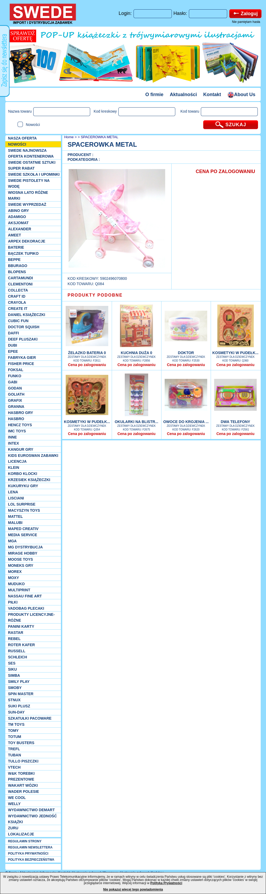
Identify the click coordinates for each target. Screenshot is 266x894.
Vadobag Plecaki (26, 608)
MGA (12, 541)
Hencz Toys (20, 425)
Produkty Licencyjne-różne (31, 617)
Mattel (15, 516)
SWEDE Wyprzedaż (27, 204)
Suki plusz (19, 706)
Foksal (15, 370)
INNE (12, 437)
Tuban (14, 755)
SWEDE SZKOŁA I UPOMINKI (34, 174)
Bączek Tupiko (23, 253)
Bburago (17, 266)
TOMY (13, 730)
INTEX (13, 443)
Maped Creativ (23, 529)
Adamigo (17, 217)
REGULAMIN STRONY (24, 841)
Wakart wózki (23, 785)
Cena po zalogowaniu (87, 365)
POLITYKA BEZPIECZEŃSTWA (31, 860)
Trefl (14, 749)
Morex (15, 571)
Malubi (15, 522)
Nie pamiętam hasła (246, 22)
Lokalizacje (21, 834)
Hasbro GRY (20, 413)
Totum (14, 737)
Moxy (13, 578)
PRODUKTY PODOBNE (95, 295)
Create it (17, 308)
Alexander (19, 229)
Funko (14, 376)
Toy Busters (21, 743)
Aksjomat (18, 223)
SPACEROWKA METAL (99, 137)
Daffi (13, 333)
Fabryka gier (22, 357)
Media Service (22, 535)
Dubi (12, 345)
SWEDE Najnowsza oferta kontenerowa (31, 153)
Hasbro (16, 419)
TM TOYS (16, 724)
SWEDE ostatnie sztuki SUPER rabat (31, 165)
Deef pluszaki (23, 339)
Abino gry (18, 210)
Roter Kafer (21, 645)
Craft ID (16, 296)
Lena (13, 492)
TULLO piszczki (23, 761)
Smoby (15, 688)
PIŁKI (13, 602)
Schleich (17, 657)
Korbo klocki (22, 473)
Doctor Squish (23, 327)
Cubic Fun (18, 321)
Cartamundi (20, 278)
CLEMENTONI (20, 284)
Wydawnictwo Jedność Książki (32, 819)
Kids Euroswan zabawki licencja (33, 458)
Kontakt (212, 94)
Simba (14, 675)
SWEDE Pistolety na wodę (28, 183)
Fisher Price (21, 364)
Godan (15, 388)
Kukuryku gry (23, 486)
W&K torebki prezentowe (21, 776)
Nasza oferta (22, 138)
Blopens (17, 272)
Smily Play (19, 681)
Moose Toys (20, 559)
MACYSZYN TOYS (24, 510)
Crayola (17, 302)
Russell (16, 651)
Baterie (16, 247)
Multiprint (19, 590)
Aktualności (183, 94)
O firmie (154, 94)
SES (11, 663)
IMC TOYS (17, 431)
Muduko (16, 584)
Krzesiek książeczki (29, 480)
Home (68, 137)
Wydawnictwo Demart (31, 810)
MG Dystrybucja (25, 547)
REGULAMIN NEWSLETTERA (30, 847)
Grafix (15, 400)
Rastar (15, 632)
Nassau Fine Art (25, 596)
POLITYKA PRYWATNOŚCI (28, 853)
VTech (14, 767)
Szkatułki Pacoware (30, 718)
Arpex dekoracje (26, 241)
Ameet (14, 235)
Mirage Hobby (22, 553)
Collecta (18, 290)
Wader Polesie (23, 791)
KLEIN (13, 467)
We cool (17, 797)
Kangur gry (20, 449)
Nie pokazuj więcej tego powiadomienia (133, 889)
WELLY (14, 804)
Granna (16, 406)
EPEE (13, 351)
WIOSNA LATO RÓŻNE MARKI (28, 195)
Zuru (13, 828)
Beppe (14, 259)
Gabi (12, 382)
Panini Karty (21, 626)
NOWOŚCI (17, 144)
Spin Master (21, 694)
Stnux (14, 700)
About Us (241, 94)
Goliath (16, 394)
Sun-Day (16, 712)
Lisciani (16, 498)
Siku (12, 669)
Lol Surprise (21, 504)
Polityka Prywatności (166, 883)
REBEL (14, 639)
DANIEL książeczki (26, 315)
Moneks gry (20, 565)
